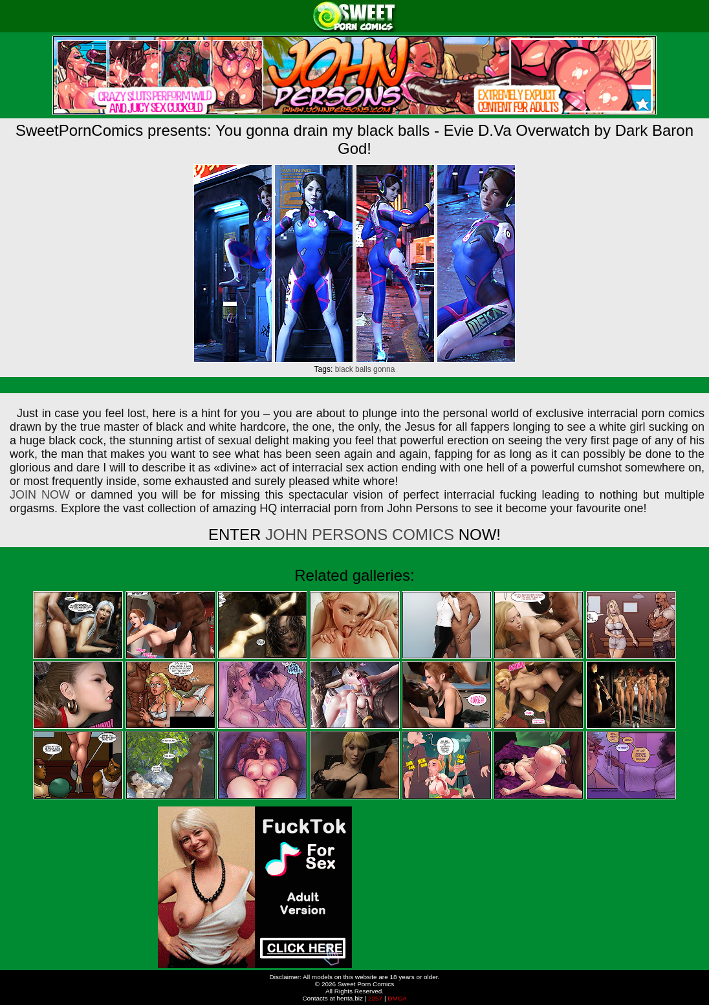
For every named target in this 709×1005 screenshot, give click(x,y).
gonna (384, 369)
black (344, 369)
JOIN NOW (40, 494)
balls (363, 369)
